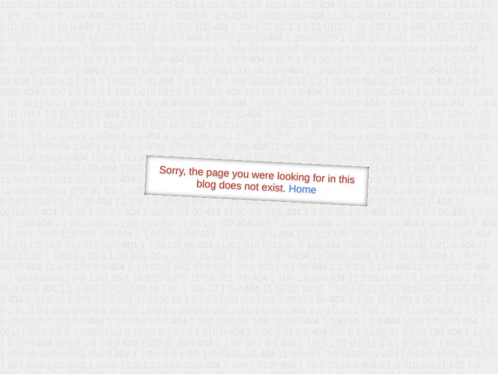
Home (302, 188)
